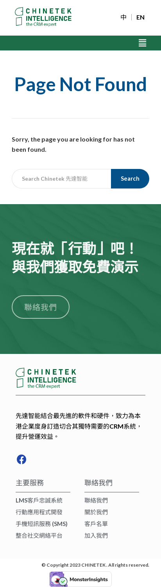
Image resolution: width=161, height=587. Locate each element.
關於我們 (96, 511)
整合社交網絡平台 (39, 535)
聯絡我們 (96, 500)
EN (140, 17)
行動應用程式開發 (39, 511)
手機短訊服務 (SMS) (42, 523)
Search (130, 178)
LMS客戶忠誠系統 (39, 500)
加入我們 (96, 535)
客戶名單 (96, 523)
